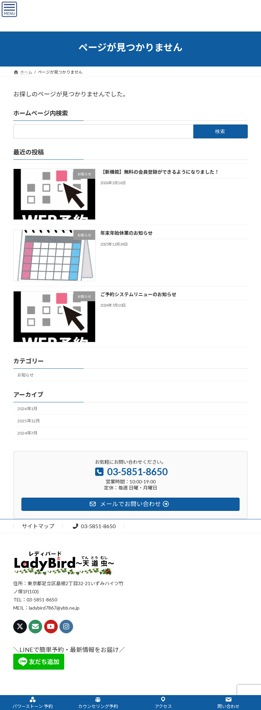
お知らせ (25, 374)
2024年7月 (27, 433)
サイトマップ (38, 526)
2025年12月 (28, 420)
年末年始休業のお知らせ (126, 233)
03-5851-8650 (94, 526)
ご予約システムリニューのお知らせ (138, 294)
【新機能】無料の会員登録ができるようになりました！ (159, 172)
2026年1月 (27, 408)
